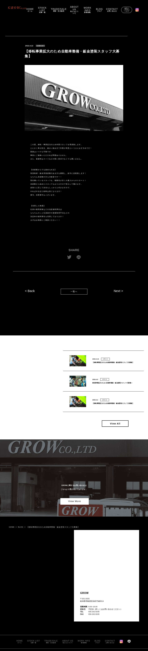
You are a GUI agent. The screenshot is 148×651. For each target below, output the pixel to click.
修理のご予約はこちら (127, 9)
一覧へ (74, 291)
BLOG (20, 527)
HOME (12, 527)
